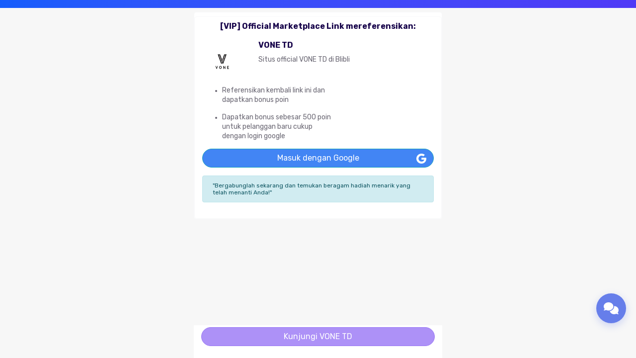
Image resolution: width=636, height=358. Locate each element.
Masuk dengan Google (318, 158)
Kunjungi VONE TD (318, 336)
